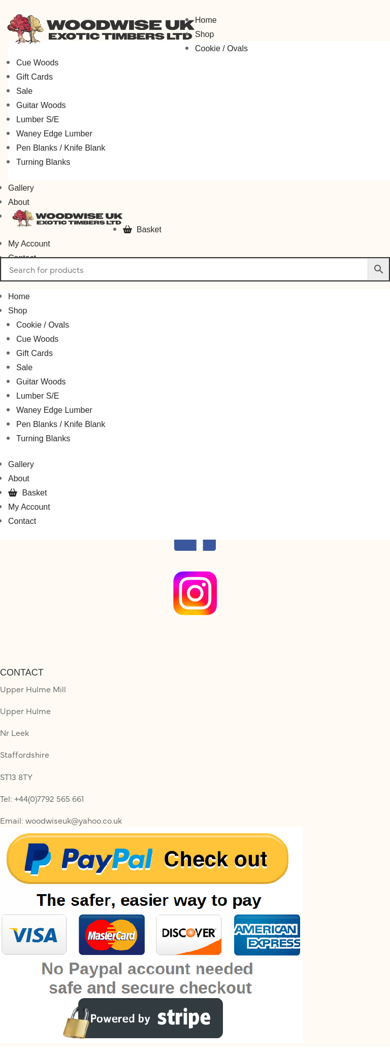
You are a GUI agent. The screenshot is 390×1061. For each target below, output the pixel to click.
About (18, 202)
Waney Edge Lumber (54, 133)
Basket (142, 229)
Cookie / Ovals (221, 48)
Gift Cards (34, 77)
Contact (22, 521)
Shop (204, 34)
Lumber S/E (37, 119)
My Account (29, 243)
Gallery (21, 188)
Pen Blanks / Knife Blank (60, 148)
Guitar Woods (41, 105)
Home (206, 20)
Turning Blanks (43, 162)
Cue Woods (37, 62)
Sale (24, 91)
